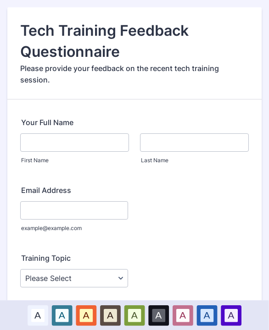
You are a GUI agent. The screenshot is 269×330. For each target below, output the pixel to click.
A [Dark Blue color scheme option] (207, 315)
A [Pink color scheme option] (182, 315)
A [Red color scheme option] (86, 315)
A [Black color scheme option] (159, 315)
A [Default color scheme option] (37, 315)
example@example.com (51, 228)
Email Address (46, 190)
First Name (35, 160)
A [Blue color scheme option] (62, 315)
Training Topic (46, 258)
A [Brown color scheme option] (110, 315)
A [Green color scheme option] (134, 315)
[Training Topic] (74, 278)
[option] (38, 315)
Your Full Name (47, 122)
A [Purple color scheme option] (231, 315)
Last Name (154, 160)
